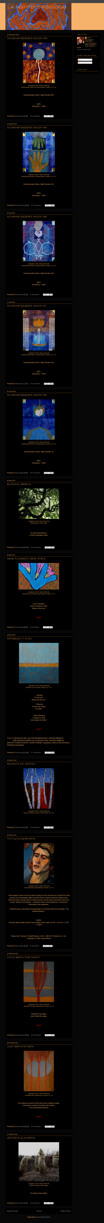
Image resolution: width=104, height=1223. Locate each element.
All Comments (82, 62)
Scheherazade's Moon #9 (27, 128)
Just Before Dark (20, 1047)
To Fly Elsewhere (21, 839)
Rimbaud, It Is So (19, 639)
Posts (80, 60)
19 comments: (35, 116)
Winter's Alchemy (21, 1138)
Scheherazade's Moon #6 (27, 395)
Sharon (89, 37)
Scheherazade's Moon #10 (27, 38)
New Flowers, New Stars (26, 559)
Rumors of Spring (21, 764)
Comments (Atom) (43, 1217)
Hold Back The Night (23, 957)
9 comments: (35, 294)
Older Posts (65, 1211)
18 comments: (35, 473)
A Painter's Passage (38, 7)
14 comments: (35, 383)
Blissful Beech (19, 484)
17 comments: (36, 205)
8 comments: (35, 627)
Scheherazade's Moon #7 (26, 306)
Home (39, 1211)
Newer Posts (12, 1211)
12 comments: (35, 827)
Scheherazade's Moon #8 (27, 217)
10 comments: (36, 547)
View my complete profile (84, 49)
